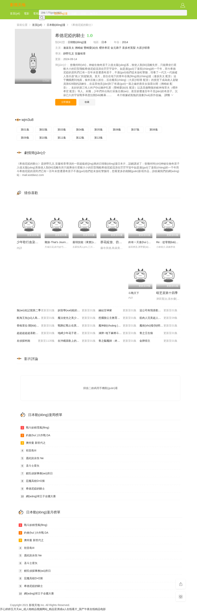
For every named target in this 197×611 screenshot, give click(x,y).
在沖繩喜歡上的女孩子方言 (77, 341)
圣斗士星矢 (30, 466)
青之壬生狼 (158, 333)
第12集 (80, 137)
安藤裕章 (80, 53)
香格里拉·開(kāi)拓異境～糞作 (36, 326)
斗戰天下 (133, 293)
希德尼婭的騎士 (33, 488)
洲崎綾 (79, 47)
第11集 (62, 137)
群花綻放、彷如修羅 (114, 242)
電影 (26, 13)
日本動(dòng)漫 (56, 24)
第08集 (153, 129)
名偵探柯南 (36, 341)
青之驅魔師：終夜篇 (117, 341)
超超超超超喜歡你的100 (36, 333)
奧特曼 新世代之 (33, 443)
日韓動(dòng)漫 (77, 42)
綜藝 (47, 13)
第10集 (43, 137)
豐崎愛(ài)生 (91, 47)
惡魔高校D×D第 (33, 481)
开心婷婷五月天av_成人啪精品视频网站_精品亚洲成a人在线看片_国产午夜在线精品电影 (53, 609)
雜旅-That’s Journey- (57, 242)
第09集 (25, 137)
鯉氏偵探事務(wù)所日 (37, 473)
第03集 (62, 129)
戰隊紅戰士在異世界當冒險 (77, 326)
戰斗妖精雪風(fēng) (35, 427)
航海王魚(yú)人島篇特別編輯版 (36, 318)
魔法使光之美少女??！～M (77, 318)
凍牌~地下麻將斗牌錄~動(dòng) (117, 333)
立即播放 (65, 102)
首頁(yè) (15, 13)
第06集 (117, 129)
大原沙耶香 (143, 47)
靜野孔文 (68, 53)
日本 (104, 42)
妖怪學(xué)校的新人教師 (77, 310)
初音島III (28, 450)
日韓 (83, 13)
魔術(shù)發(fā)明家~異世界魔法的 (159, 326)
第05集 (98, 129)
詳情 (169, 95)
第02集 (43, 129)
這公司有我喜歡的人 (158, 310)
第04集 (80, 129)
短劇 (74, 13)
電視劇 (37, 13)
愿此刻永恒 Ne (32, 458)
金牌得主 (158, 341)
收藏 (87, 102)
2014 (125, 42)
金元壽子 (116, 47)
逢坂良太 (68, 47)
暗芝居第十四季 (167, 293)
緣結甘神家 (117, 310)
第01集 (25, 129)
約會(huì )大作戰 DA (35, 435)
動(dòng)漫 (60, 13)
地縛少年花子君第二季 (77, 333)
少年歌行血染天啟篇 (30, 242)
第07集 (135, 129)
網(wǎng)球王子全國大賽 (38, 496)
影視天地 (17, 5)
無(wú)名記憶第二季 (36, 310)
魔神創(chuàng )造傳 (117, 326)
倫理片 (94, 13)
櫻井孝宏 (104, 47)
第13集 (98, 137)
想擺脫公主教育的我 (117, 318)
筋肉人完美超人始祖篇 (158, 318)
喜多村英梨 (129, 47)
